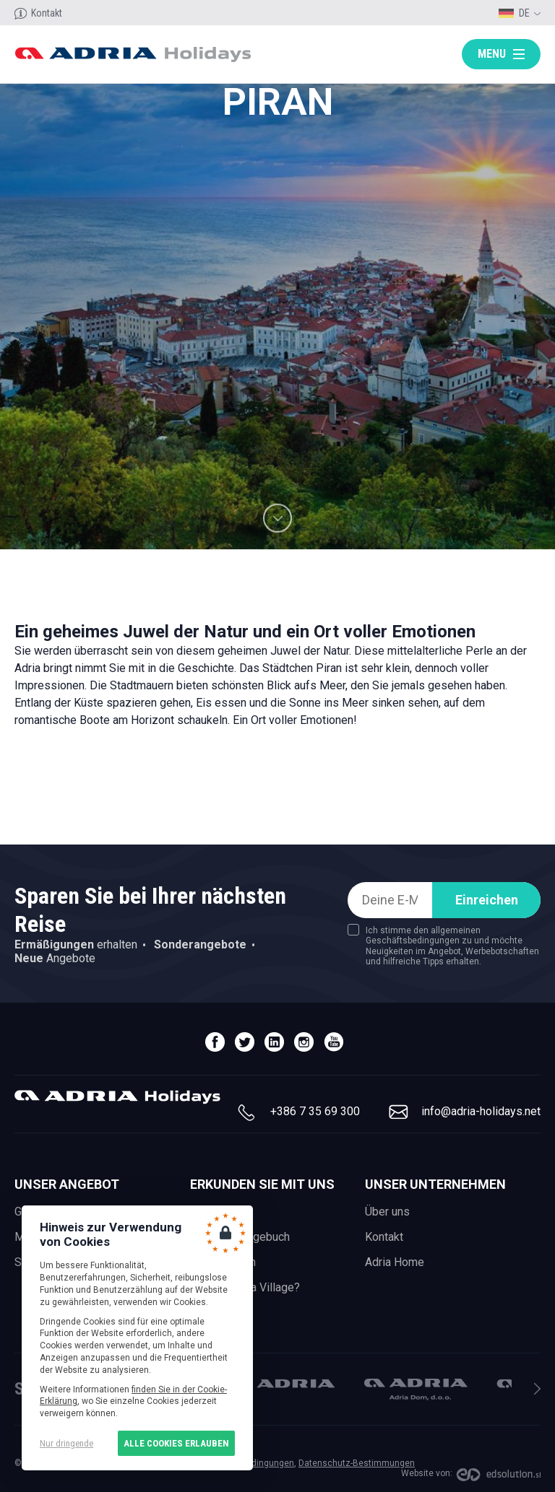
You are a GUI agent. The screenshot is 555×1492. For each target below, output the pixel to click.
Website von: (426, 1473)
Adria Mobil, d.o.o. (283, 1383)
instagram (304, 1042)
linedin (274, 1042)
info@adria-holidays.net (481, 1111)
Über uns (387, 1211)
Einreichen (486, 899)
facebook (215, 1042)
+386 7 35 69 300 (315, 1111)
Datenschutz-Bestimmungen (356, 1463)
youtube (333, 1042)
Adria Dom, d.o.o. (416, 1389)
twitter (244, 1042)
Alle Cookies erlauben (176, 1443)
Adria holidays (132, 54)
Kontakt (46, 13)
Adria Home (394, 1262)
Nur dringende (66, 1443)
